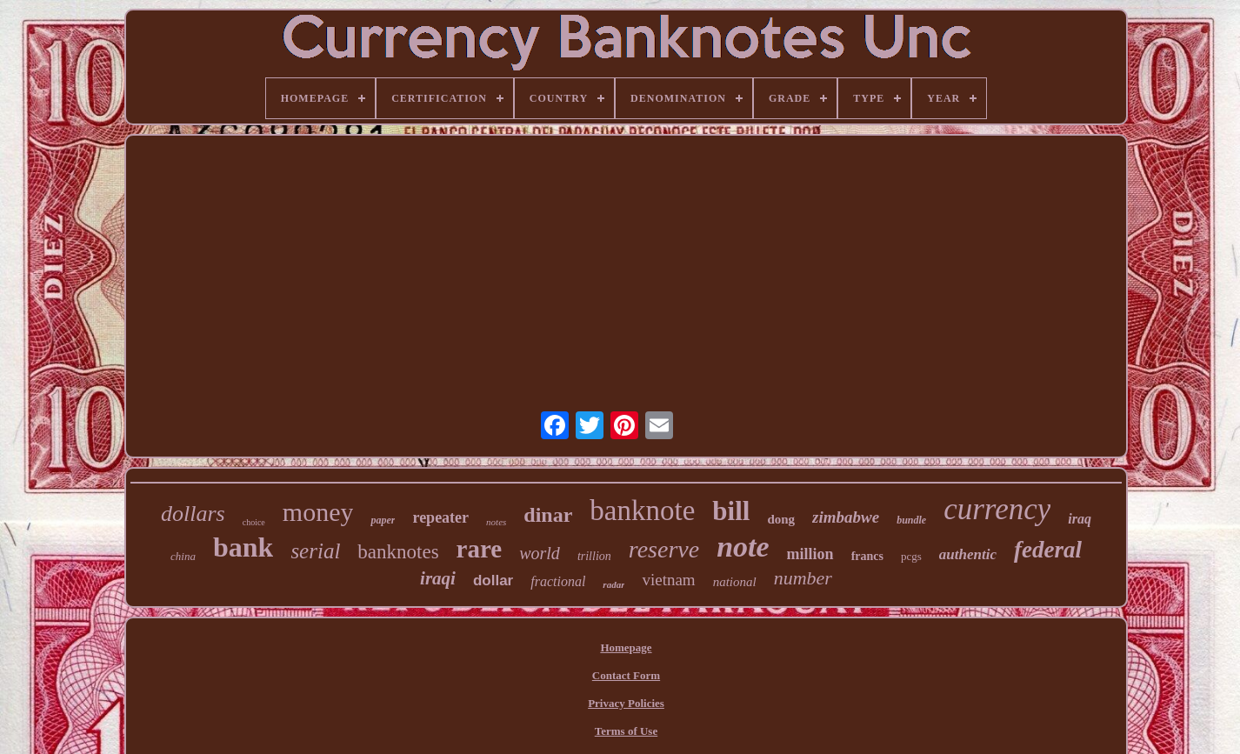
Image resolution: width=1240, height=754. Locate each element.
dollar (493, 580)
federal (1048, 550)
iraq (1079, 518)
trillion (594, 556)
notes (496, 522)
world (539, 553)
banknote (642, 510)
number (803, 578)
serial (315, 551)
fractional (557, 581)
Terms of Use (626, 730)
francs (867, 556)
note (743, 546)
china (183, 556)
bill (731, 511)
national (735, 582)
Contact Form (626, 675)
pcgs (911, 556)
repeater (440, 517)
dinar (547, 515)
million (810, 554)
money (318, 511)
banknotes (397, 552)
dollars (193, 513)
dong (781, 519)
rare (480, 549)
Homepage (625, 647)
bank (243, 547)
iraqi (438, 578)
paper (382, 520)
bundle (911, 520)
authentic (968, 554)
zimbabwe (845, 517)
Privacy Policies (626, 703)
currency (996, 509)
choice (254, 522)
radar (613, 584)
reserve (664, 549)
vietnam (668, 580)
